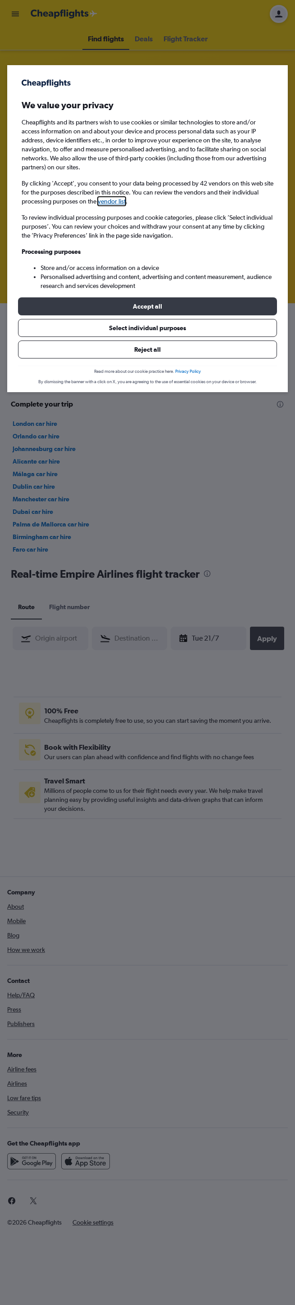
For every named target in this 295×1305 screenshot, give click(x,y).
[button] (147, 306)
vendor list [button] (112, 201)
